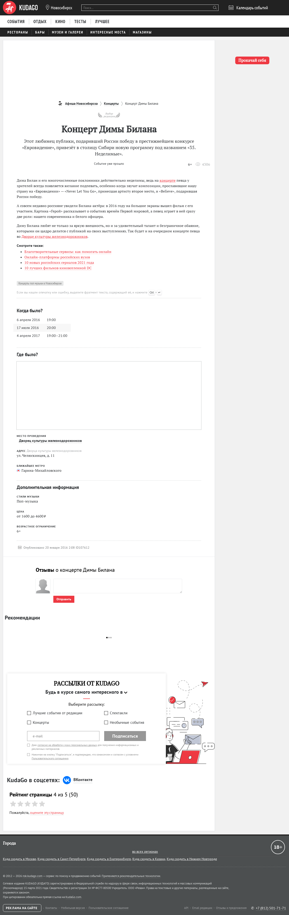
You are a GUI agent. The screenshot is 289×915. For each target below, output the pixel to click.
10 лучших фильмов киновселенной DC (58, 268)
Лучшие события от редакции (57, 712)
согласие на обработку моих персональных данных (67, 745)
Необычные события (127, 722)
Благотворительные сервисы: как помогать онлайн (67, 251)
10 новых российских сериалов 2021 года (59, 262)
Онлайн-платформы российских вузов (57, 257)
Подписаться (125, 736)
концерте (168, 180)
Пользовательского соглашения (50, 758)
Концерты (41, 722)
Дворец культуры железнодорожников (50, 440)
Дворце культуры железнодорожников (54, 236)
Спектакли (118, 712)
